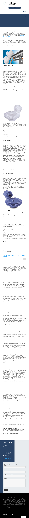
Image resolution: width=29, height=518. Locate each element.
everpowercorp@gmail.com (8, 458)
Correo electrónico (8, 469)
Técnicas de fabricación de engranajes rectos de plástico (10, 254)
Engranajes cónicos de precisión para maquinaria (9, 252)
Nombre (6, 465)
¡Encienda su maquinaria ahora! (14, 7)
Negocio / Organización (8, 474)
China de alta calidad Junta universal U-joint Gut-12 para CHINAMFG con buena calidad (14, 347)
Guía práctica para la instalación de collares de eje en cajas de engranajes (12, 337)
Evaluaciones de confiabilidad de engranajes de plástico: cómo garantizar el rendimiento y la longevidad (14, 256)
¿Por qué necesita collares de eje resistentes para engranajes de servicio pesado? (13, 336)
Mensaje (6, 478)
